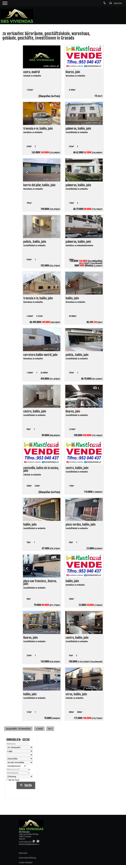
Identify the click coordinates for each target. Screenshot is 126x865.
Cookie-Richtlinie (25, 862)
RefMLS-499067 (92, 688)
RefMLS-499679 (92, 66)
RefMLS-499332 (50, 349)
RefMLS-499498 (50, 179)
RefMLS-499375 (92, 292)
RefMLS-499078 (50, 688)
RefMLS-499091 (50, 632)
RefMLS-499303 (92, 349)
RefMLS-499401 (92, 236)
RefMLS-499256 (50, 405)
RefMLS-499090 (92, 632)
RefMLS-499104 (92, 575)
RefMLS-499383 (50, 292)
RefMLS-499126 (50, 518)
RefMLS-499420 (50, 236)
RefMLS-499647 (92, 122)
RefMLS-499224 (50, 462)
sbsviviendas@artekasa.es (29, 844)
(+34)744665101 (27, 842)
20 (95, 614)
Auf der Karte (13, 780)
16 (53, 161)
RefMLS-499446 (92, 179)
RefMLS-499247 (92, 405)
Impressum (23, 853)
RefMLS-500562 (50, 66)
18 (53, 105)
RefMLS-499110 (50, 575)
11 (95, 105)
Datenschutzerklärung (27, 857)
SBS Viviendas (24, 832)
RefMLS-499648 (50, 122)
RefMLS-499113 (92, 518)
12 (95, 161)
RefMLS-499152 (92, 462)
